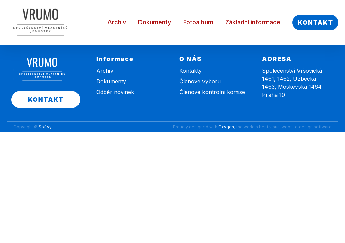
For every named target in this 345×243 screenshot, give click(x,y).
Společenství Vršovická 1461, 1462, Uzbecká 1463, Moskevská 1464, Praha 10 (292, 82)
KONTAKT (315, 22)
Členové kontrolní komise (212, 92)
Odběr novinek (115, 92)
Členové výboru (200, 81)
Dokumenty (154, 22)
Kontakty (190, 70)
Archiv (116, 22)
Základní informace (252, 22)
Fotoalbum (198, 22)
